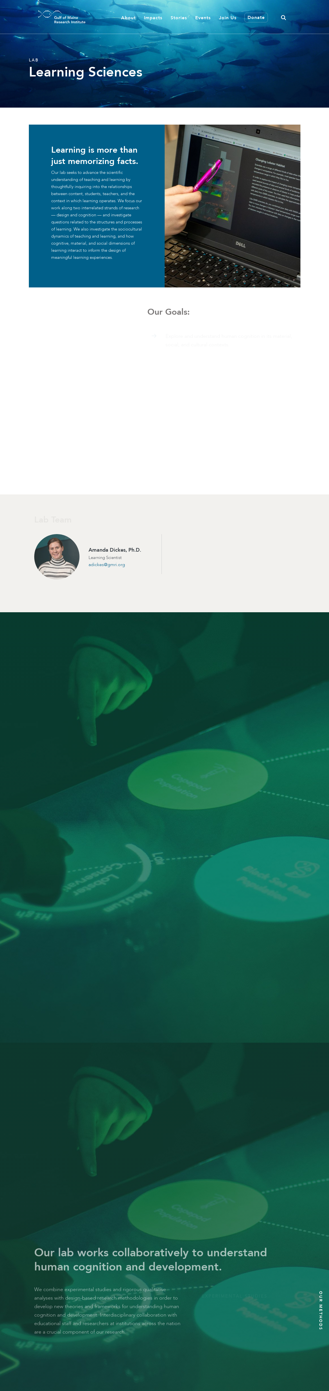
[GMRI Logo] (55, 17)
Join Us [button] (227, 17)
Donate (256, 17)
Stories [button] (179, 17)
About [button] (128, 17)
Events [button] (203, 17)
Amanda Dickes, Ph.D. (115, 550)
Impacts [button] (153, 17)
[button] (283, 17)
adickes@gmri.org (107, 564)
